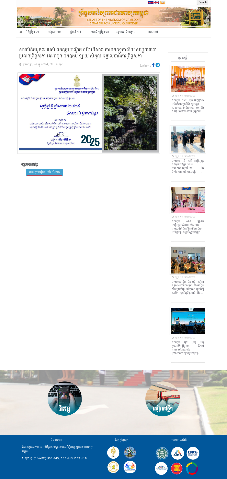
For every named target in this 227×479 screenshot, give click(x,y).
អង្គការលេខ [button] (54, 32)
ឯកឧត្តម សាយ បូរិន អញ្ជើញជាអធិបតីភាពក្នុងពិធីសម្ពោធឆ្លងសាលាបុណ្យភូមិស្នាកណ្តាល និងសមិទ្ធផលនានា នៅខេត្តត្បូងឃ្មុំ (188, 106)
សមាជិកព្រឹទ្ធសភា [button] (99, 32)
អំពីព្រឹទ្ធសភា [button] (33, 32)
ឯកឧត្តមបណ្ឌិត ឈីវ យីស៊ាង (44, 172)
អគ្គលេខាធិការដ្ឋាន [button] (126, 32)
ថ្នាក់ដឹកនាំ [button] (76, 32)
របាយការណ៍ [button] (151, 32)
